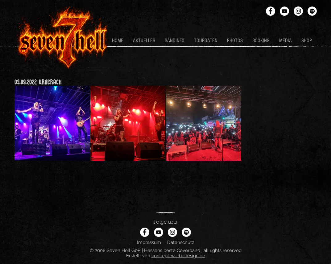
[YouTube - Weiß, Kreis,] (284, 11)
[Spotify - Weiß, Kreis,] (312, 11)
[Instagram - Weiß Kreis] (298, 11)
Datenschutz (180, 242)
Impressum (149, 242)
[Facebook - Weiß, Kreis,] (270, 11)
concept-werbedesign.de (178, 255)
